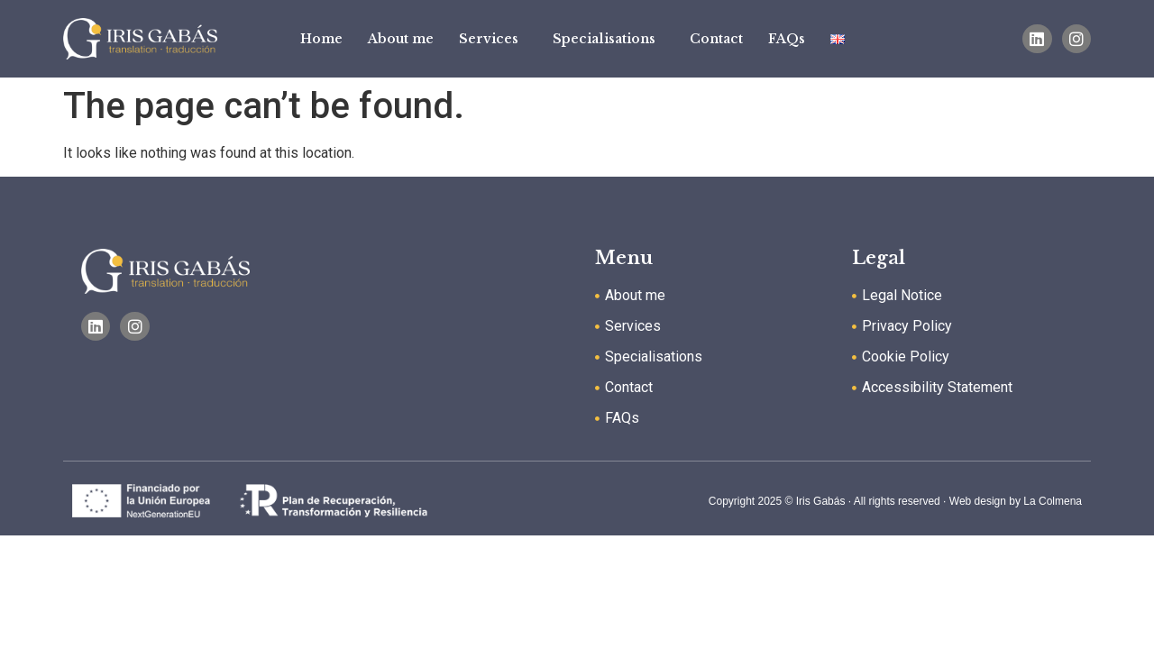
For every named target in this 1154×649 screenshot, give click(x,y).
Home (321, 39)
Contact (716, 39)
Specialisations (608, 39)
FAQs (786, 39)
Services (493, 39)
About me (401, 39)
